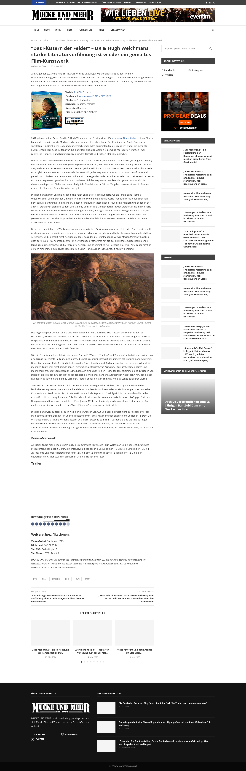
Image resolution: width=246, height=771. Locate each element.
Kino (67, 579)
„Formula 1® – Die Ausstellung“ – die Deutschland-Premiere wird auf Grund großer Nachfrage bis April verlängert (163, 743)
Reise (101, 30)
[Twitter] (214, 2)
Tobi (44, 66)
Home (36, 30)
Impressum (141, 2)
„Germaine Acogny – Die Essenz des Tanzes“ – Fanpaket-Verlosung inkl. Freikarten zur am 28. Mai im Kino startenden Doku (199, 332)
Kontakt (128, 2)
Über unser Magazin (111, 2)
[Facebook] (206, 2)
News (47, 30)
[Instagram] (210, 2)
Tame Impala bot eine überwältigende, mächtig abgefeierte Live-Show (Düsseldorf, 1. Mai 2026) (165, 724)
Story (87, 579)
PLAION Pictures (82, 92)
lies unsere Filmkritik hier (124, 138)
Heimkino (55, 579)
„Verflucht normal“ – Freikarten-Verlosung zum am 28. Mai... (87, 2)
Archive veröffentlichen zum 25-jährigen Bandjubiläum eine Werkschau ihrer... (188, 405)
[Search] (213, 30)
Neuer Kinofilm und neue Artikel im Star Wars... (134, 651)
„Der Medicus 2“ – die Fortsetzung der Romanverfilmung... (50, 651)
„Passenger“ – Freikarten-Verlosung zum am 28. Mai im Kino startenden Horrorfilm (197, 217)
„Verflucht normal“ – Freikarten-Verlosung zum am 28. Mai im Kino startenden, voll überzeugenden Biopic (197, 177)
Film (69, 30)
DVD (35, 579)
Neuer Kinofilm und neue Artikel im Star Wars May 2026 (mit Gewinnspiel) (197, 196)
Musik (57, 30)
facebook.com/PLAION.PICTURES (94, 96)
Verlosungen (118, 30)
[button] (49, 2)
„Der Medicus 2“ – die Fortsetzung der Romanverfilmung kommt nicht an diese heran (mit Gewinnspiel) (197, 155)
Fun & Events (85, 30)
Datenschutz (155, 2)
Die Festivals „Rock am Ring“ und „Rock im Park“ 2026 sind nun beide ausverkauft (163, 703)
